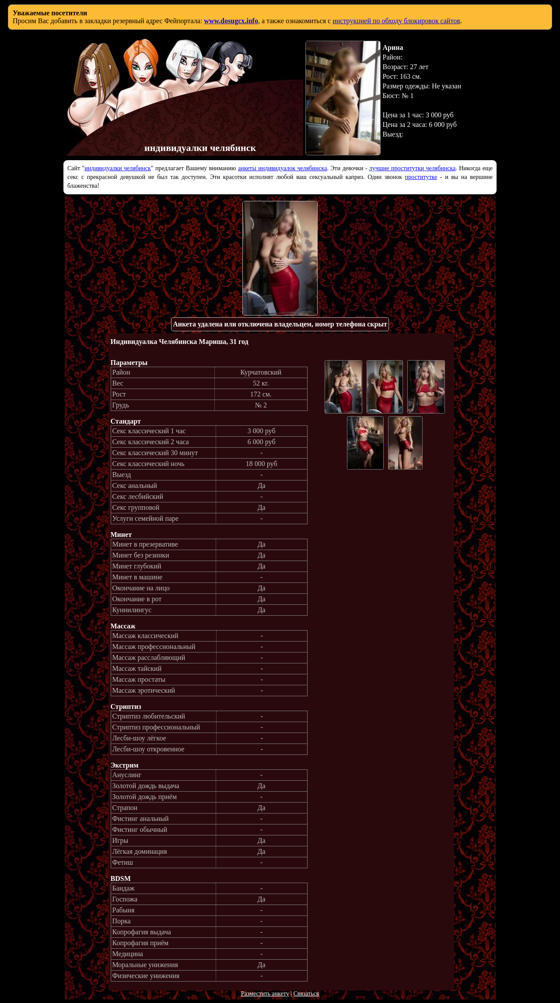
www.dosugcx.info (231, 21)
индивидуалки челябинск (117, 168)
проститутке (421, 177)
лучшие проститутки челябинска (412, 168)
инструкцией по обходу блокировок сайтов (396, 21)
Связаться (306, 993)
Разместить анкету (265, 993)
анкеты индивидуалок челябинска (282, 168)
